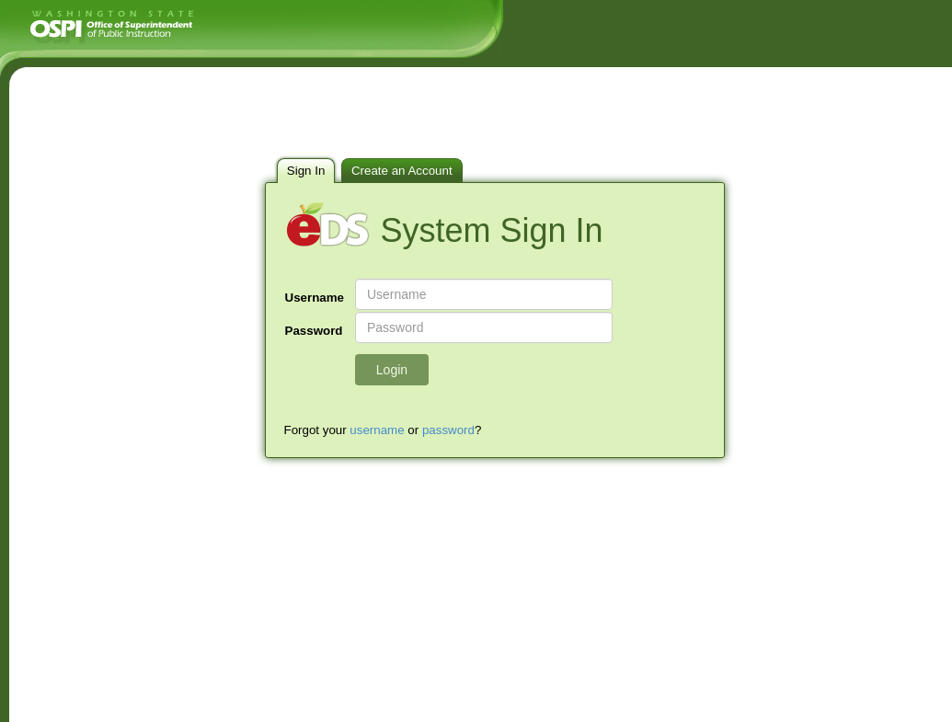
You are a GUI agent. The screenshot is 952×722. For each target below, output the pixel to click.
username (377, 430)
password (448, 430)
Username (314, 297)
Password (314, 331)
